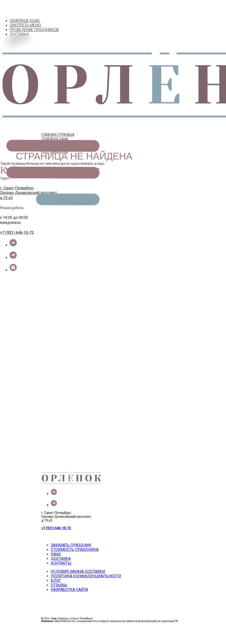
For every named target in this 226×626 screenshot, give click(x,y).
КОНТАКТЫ (61, 563)
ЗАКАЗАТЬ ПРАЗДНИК (71, 545)
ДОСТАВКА (61, 558)
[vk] (13, 245)
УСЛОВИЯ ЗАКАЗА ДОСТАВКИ (78, 571)
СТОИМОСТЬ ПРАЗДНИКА (74, 549)
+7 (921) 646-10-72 (17, 232)
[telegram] (13, 257)
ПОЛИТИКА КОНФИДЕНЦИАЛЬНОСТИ (86, 576)
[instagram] (13, 270)
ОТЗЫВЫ (59, 585)
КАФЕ (56, 554)
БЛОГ (56, 580)
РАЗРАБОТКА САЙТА (69, 589)
